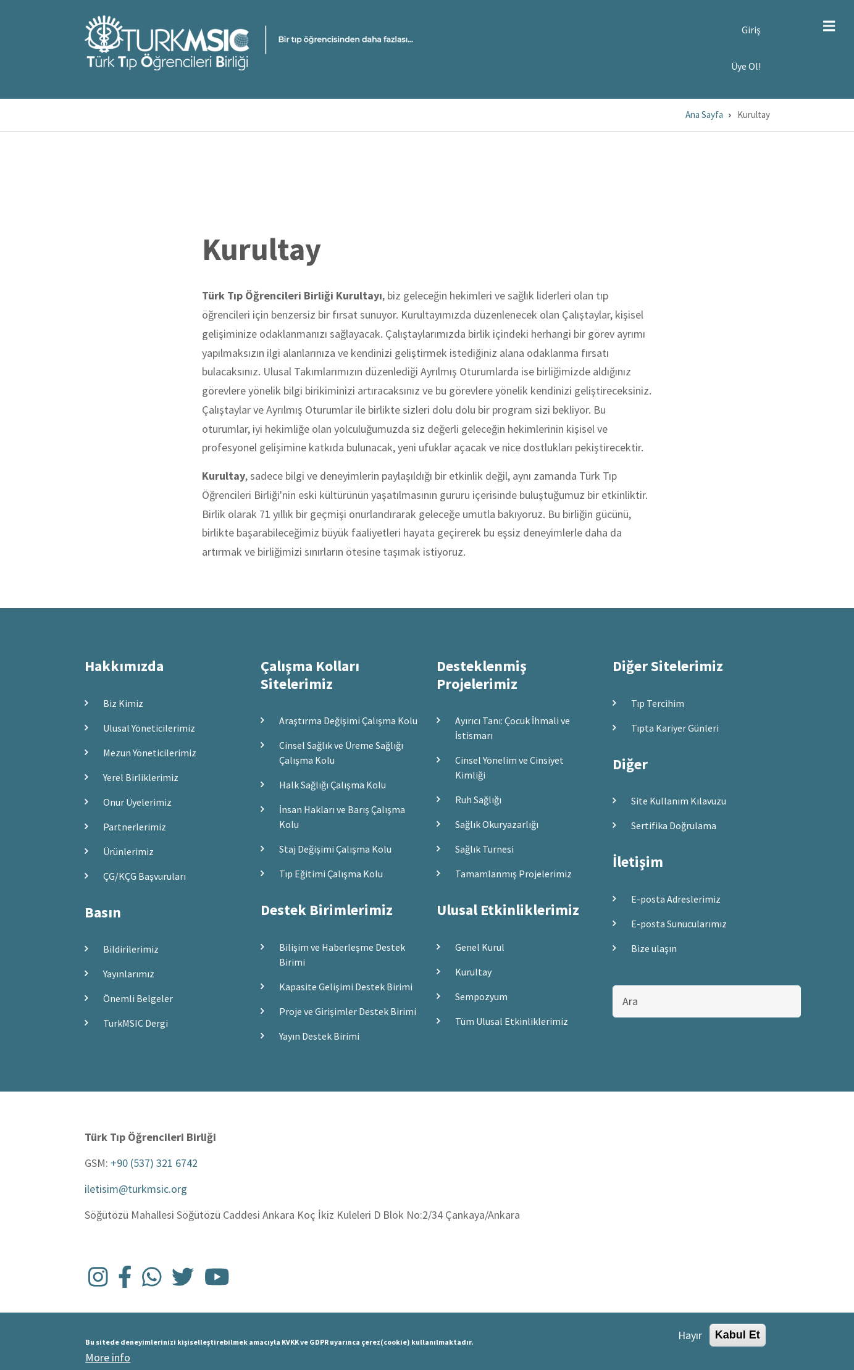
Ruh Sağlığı (478, 799)
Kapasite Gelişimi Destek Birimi (345, 986)
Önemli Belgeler (138, 998)
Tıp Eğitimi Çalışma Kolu (331, 873)
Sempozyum (481, 996)
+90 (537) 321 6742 (154, 1163)
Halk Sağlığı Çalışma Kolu (332, 785)
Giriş (751, 29)
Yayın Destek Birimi (319, 1036)
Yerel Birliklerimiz (140, 777)
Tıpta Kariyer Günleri (675, 728)
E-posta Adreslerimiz (676, 899)
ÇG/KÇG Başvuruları (144, 876)
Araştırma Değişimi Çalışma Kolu (348, 720)
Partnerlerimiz (134, 827)
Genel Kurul (479, 947)
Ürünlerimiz (128, 851)
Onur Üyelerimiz (137, 802)
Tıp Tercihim (657, 703)
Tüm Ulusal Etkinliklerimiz (511, 1021)
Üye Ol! (746, 66)
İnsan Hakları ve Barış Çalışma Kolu (342, 816)
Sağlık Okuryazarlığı (496, 824)
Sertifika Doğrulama (673, 825)
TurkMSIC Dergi (135, 1023)
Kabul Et (737, 1337)
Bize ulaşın (654, 948)
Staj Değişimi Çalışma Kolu (335, 849)
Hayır (690, 1337)
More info (107, 1360)
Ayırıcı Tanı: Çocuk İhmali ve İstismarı (512, 727)
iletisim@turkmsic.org (136, 1189)
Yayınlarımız (128, 973)
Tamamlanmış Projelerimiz (513, 873)
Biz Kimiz (123, 703)
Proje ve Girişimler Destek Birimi (347, 1011)
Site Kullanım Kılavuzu (678, 801)
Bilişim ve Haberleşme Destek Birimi (342, 954)
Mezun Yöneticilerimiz (149, 752)
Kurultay (473, 972)
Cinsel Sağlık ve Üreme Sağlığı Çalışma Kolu (341, 752)
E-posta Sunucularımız (679, 923)
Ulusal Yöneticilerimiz (149, 728)
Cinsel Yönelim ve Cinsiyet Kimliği (509, 767)
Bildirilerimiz (131, 949)
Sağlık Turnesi (484, 849)
